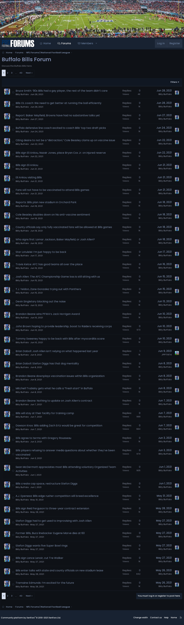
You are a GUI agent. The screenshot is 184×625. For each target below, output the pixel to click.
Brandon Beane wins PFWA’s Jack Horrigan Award (49, 315)
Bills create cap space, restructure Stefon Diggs (47, 484)
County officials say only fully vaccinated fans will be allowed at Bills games (65, 228)
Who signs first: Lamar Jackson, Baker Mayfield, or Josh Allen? (56, 240)
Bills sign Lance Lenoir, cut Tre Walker (40, 559)
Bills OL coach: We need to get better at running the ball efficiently (59, 104)
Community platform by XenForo (31, 617)
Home (47, 43)
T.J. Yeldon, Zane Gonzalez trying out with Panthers (49, 290)
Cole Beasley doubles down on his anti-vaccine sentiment (54, 215)
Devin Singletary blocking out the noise (42, 302)
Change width (140, 617)
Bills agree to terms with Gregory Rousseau (44, 439)
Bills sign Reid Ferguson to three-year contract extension (53, 509)
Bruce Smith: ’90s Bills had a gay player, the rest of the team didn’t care (63, 92)
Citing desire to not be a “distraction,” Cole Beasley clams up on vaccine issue (66, 141)
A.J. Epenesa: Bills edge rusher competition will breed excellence (58, 497)
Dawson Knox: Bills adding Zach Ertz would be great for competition (60, 426)
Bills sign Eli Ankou (28, 166)
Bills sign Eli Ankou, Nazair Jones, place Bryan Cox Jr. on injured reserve (62, 154)
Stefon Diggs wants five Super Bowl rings (43, 546)
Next (29, 73)
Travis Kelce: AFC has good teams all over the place (50, 265)
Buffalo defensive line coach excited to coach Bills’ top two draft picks (62, 129)
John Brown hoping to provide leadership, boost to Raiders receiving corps (65, 327)
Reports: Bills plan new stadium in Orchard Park (47, 203)
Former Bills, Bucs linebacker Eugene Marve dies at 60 (51, 534)
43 (21, 73)
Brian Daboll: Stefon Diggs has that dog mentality (48, 364)
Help (166, 617)
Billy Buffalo (23, 95)
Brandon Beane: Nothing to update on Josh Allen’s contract (55, 402)
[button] (96, 43)
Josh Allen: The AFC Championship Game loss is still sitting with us (59, 278)
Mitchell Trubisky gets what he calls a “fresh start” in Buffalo (55, 389)
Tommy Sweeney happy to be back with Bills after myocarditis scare (61, 340)
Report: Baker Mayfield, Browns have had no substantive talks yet (59, 116)
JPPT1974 (165, 355)
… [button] (17, 73)
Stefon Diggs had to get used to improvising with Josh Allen (55, 522)
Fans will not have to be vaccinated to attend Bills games (53, 191)
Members (87, 43)
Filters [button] (173, 83)
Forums (66, 43)
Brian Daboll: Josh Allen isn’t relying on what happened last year (58, 352)
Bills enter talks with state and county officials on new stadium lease (60, 571)
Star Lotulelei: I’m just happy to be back (42, 253)
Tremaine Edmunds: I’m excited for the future (46, 584)
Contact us (156, 617)
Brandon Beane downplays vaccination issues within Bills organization (61, 377)
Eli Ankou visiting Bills (30, 178)
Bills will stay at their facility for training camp (46, 414)
